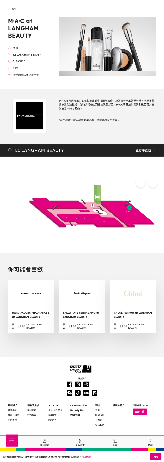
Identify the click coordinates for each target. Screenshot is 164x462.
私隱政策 (86, 456)
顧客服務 (99, 415)
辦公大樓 (75, 415)
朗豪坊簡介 (118, 405)
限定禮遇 (52, 419)
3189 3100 (19, 61)
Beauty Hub (77, 410)
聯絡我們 (99, 424)
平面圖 (98, 419)
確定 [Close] (155, 456)
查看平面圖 (145, 150)
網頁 (15, 68)
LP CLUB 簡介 (55, 410)
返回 (12, 9)
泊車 (97, 410)
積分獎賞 (52, 415)
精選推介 (12, 410)
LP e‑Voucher (78, 405)
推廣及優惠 (13, 415)
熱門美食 (12, 419)
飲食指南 (31, 415)
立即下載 (139, 411)
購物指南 (31, 410)
